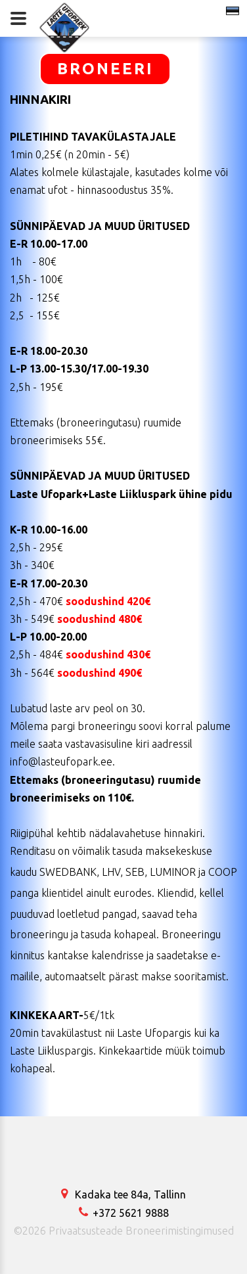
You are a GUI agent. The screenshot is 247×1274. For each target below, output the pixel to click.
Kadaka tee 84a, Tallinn (123, 1194)
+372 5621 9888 (124, 1213)
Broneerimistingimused (179, 1231)
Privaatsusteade (86, 1231)
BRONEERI (105, 69)
